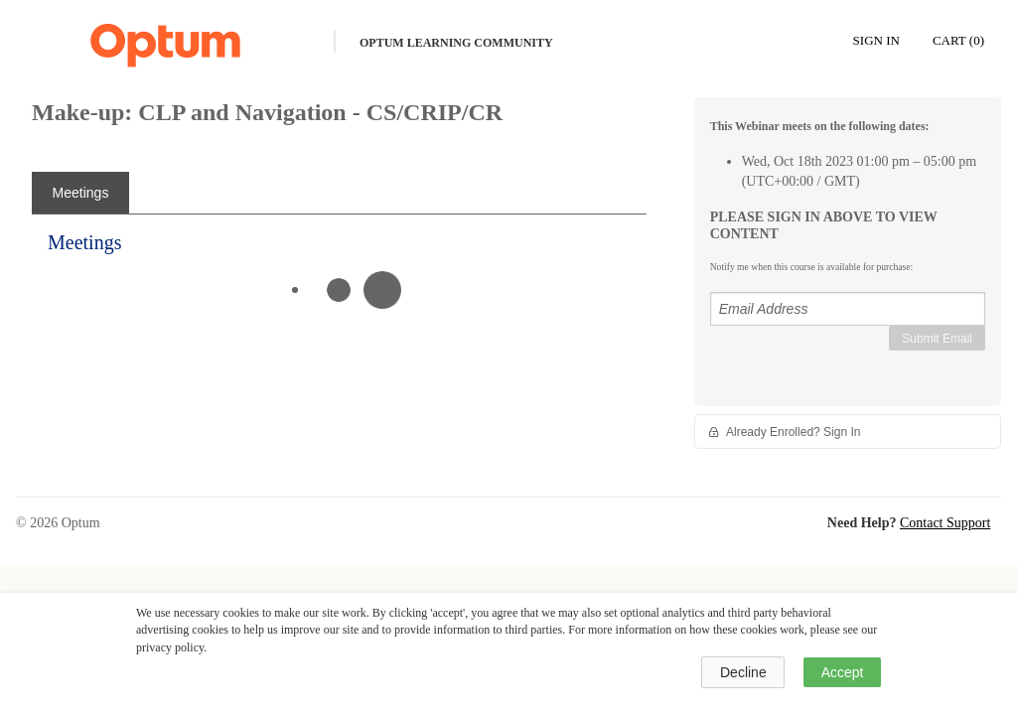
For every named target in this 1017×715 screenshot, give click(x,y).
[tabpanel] (339, 273)
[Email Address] (847, 309)
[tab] (80, 193)
